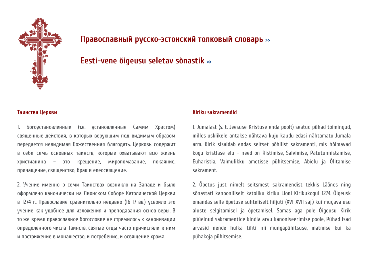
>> (267, 40)
